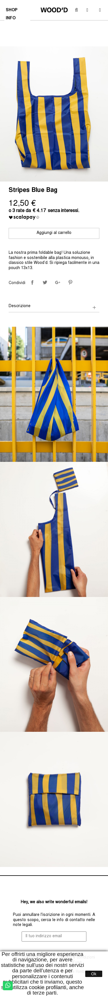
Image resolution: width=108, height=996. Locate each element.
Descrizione (20, 306)
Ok (93, 974)
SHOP (12, 11)
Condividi (32, 282)
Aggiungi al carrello (54, 233)
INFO (11, 19)
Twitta (45, 282)
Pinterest (70, 282)
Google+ (57, 282)
